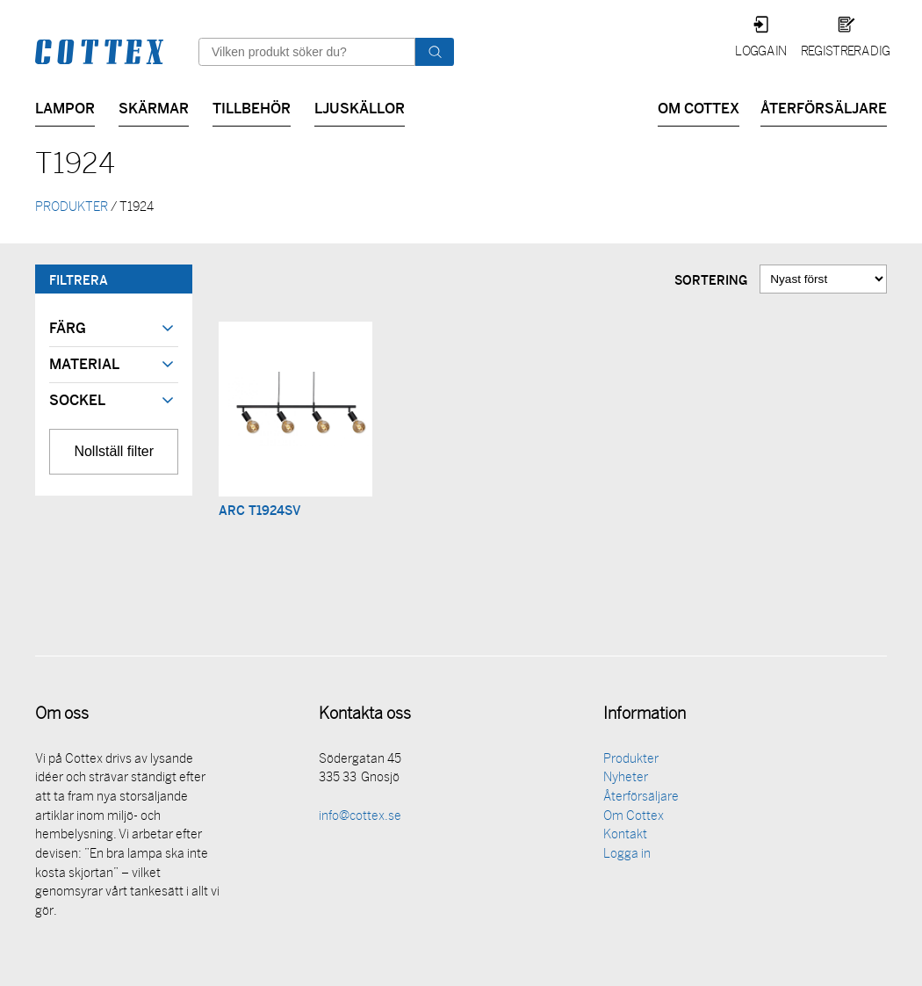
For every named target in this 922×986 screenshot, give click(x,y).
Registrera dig (845, 52)
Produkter (631, 761)
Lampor (65, 107)
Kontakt (625, 837)
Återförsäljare (823, 107)
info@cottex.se (360, 818)
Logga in (761, 52)
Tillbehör (251, 107)
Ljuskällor (359, 107)
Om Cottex (698, 107)
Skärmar (154, 107)
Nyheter (625, 780)
